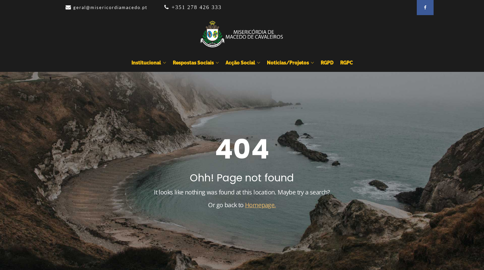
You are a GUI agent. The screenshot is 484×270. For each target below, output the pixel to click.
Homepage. (260, 205)
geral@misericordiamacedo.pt (110, 7)
